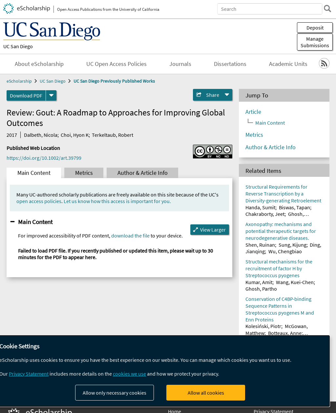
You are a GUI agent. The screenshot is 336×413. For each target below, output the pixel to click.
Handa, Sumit (260, 207)
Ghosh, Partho (261, 288)
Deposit (315, 27)
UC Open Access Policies (116, 64)
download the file (130, 235)
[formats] (51, 95)
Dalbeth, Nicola (40, 135)
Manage (315, 42)
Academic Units (288, 64)
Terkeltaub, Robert (112, 135)
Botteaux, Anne (285, 333)
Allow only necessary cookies (114, 392)
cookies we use (129, 373)
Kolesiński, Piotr (263, 326)
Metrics (84, 172)
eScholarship (19, 81)
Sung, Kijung (292, 244)
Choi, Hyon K (75, 135)
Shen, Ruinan (260, 244)
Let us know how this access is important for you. (117, 201)
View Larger (213, 229)
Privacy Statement (29, 373)
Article (253, 111)
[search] (327, 8)
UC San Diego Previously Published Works (114, 81)
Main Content (34, 172)
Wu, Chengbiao (285, 251)
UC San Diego (18, 46)
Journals (180, 64)
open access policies (38, 201)
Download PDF (26, 95)
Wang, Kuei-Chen (295, 282)
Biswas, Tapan (294, 207)
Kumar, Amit (258, 282)
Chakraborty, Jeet (264, 214)
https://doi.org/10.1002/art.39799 (44, 158)
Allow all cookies (206, 392)
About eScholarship (39, 64)
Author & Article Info (142, 172)
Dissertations (230, 64)
